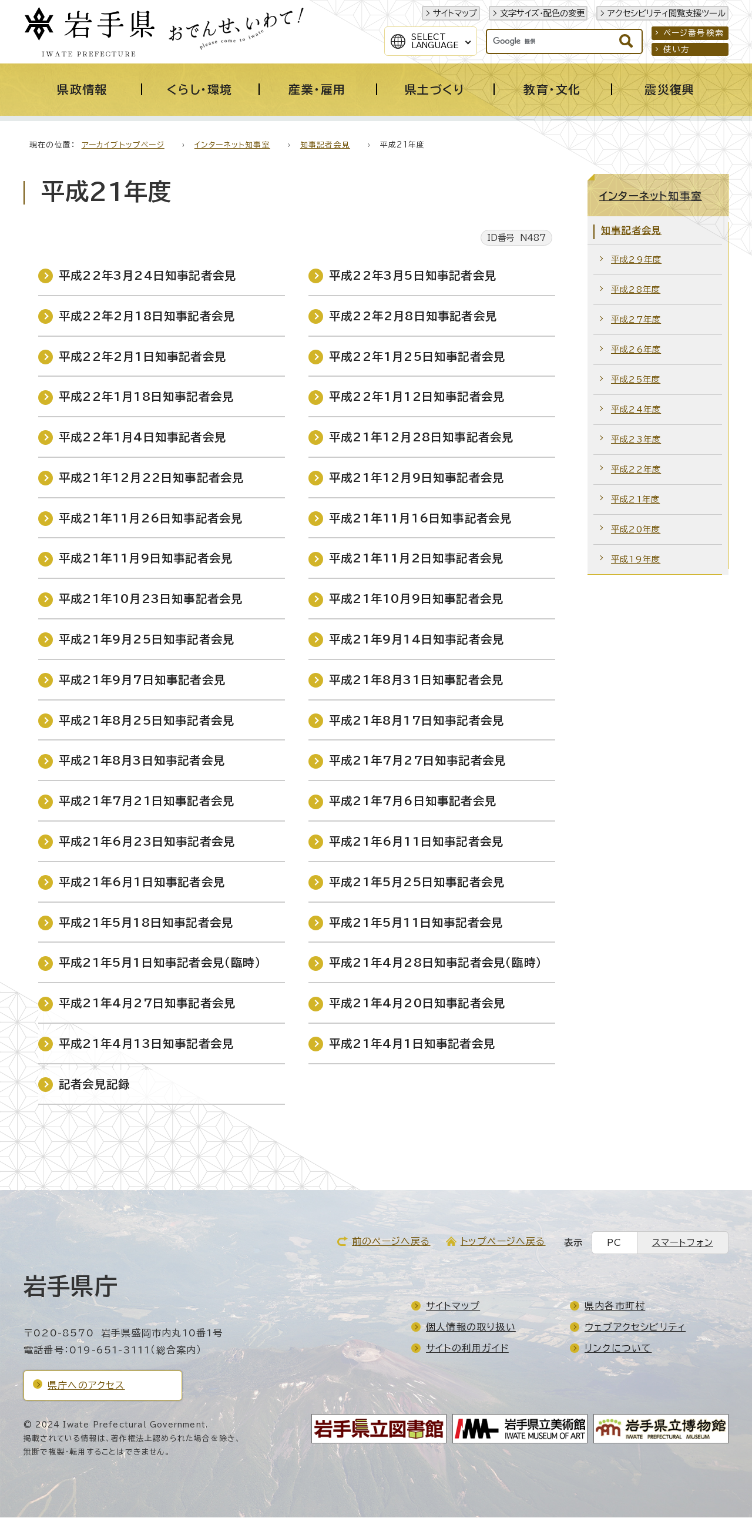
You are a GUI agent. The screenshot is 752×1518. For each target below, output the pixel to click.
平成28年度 (635, 290)
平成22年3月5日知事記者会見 (412, 276)
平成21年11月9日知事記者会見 (146, 558)
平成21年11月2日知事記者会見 (416, 558)
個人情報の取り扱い (471, 1327)
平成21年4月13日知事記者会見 (146, 1044)
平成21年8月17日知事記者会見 (416, 720)
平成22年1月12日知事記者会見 (417, 397)
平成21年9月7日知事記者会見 (142, 680)
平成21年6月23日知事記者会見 (147, 841)
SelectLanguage (435, 41)
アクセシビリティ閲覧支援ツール (666, 13)
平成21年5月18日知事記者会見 (146, 923)
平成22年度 (636, 469)
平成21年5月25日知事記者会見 (417, 882)
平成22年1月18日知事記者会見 (146, 397)
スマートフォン (682, 1243)
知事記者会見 (325, 145)
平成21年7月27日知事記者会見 (417, 760)
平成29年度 (636, 260)
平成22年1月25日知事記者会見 (417, 357)
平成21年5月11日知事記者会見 (416, 923)
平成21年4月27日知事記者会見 (147, 1003)
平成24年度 (636, 410)
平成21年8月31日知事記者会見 (416, 680)
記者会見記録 (94, 1084)
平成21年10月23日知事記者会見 (151, 599)
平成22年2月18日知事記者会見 (147, 316)
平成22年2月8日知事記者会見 (413, 316)
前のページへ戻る (391, 1241)
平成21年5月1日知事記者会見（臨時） (160, 963)
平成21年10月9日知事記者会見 (416, 599)
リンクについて (618, 1348)
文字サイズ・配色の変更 (542, 13)
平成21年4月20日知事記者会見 (417, 1003)
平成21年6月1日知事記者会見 (142, 882)
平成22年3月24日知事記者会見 (147, 276)
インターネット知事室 (232, 145)
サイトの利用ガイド (467, 1348)
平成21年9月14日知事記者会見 (416, 639)
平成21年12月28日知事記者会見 (421, 437)
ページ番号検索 (693, 33)
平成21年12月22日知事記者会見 (151, 478)
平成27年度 (636, 320)
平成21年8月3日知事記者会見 (142, 760)
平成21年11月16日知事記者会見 (420, 518)
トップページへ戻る (503, 1241)
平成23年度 (636, 439)
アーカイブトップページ (123, 145)
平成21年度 (635, 499)
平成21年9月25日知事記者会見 (146, 639)
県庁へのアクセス (86, 1385)
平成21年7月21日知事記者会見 (146, 801)
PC (614, 1243)
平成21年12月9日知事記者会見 (416, 478)
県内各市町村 (615, 1306)
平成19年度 (635, 559)
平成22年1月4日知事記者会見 (142, 437)
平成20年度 (635, 529)
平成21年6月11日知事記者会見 (416, 841)
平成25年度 (635, 380)
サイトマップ (455, 13)
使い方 (676, 49)
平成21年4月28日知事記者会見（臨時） (435, 963)
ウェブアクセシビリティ (635, 1327)
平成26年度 (636, 350)
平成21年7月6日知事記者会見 (412, 801)
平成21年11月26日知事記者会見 (151, 518)
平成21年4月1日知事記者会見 (412, 1044)
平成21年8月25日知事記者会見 (146, 720)
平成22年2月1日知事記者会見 (142, 357)
